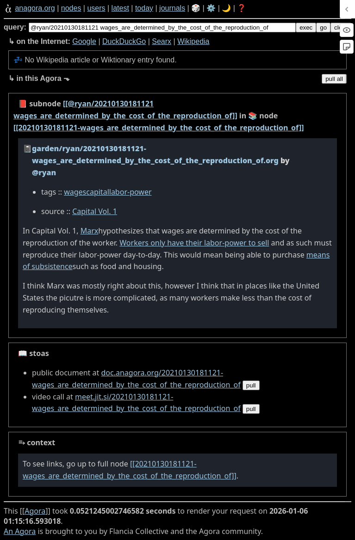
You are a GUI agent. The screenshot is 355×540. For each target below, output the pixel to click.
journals (172, 8)
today (144, 8)
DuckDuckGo (124, 41)
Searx (161, 41)
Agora (35, 511)
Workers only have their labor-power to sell (194, 243)
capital (97, 192)
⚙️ (211, 8)
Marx (90, 231)
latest (120, 8)
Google (84, 41)
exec (305, 27)
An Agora (20, 531)
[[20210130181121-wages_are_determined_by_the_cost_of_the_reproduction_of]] (158, 128)
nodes (71, 8)
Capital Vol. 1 (94, 211)
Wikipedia (193, 41)
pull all (334, 78)
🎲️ (195, 8)
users (96, 8)
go (323, 27)
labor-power (130, 192)
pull (251, 385)
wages (75, 192)
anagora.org (35, 8)
